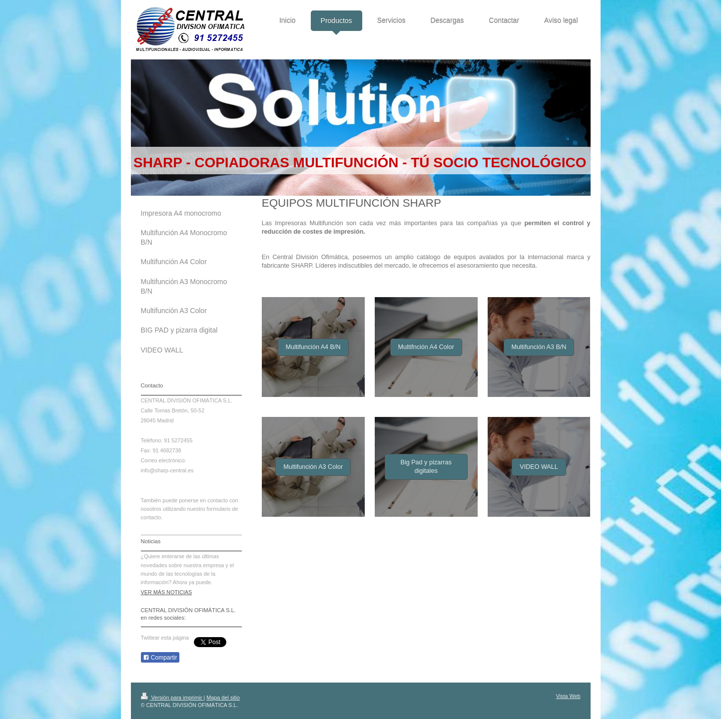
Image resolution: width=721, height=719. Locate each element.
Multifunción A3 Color (313, 466)
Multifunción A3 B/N (539, 347)
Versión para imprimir (172, 698)
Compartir (160, 657)
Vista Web (568, 696)
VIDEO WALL (539, 466)
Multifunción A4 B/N (313, 347)
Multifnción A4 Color (426, 347)
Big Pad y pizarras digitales (426, 466)
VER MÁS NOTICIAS (166, 592)
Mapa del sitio (223, 698)
